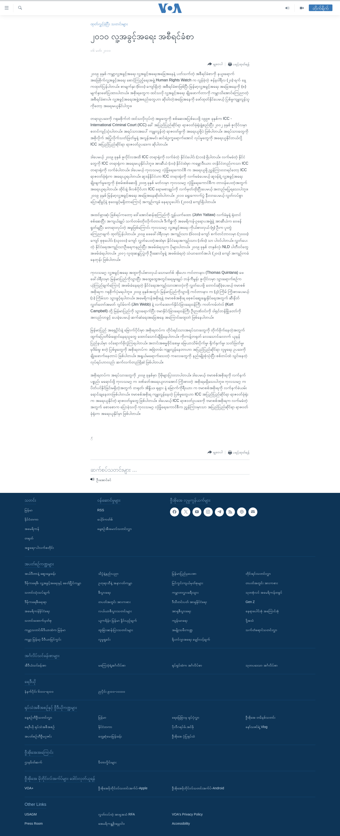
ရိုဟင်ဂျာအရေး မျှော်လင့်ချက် (191, 639)
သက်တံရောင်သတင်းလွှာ (261, 630)
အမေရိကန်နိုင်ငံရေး (37, 611)
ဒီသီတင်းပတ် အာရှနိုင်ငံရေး (189, 602)
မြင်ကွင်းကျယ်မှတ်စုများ (187, 583)
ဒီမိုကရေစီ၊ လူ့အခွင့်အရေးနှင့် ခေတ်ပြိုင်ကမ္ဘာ (53, 583)
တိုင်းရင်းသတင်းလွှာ (258, 573)
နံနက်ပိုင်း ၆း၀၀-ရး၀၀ (39, 691)
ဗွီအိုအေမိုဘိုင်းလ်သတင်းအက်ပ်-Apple (122, 788)
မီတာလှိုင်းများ (107, 762)
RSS (100, 510)
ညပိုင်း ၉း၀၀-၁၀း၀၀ (111, 691)
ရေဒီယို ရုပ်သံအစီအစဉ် (40, 727)
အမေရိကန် (32, 529)
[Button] (215, 64)
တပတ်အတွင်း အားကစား (114, 602)
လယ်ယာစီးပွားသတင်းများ (115, 611)
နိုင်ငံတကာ (31, 519)
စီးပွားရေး (104, 592)
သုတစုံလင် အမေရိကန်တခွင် (264, 592)
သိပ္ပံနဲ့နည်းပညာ (108, 573)
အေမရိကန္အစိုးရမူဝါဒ (111, 823)
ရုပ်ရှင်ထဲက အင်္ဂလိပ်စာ (187, 665)
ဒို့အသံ (250, 620)
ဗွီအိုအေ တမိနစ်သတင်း (260, 717)
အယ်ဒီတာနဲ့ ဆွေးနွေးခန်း (40, 573)
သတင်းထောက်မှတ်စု (38, 620)
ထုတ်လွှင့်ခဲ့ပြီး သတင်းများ (109, 24)
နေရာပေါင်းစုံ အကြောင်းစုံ (262, 611)
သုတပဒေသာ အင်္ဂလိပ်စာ (262, 665)
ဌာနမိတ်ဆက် (33, 762)
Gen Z (250, 602)
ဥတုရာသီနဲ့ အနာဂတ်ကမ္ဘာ (115, 583)
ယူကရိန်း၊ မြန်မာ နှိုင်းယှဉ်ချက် (117, 620)
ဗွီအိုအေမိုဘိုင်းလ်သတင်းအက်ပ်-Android (198, 788)
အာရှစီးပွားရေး (181, 611)
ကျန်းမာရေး (179, 620)
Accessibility (181, 823)
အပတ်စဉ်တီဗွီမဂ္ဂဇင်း (38, 736)
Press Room (34, 823)
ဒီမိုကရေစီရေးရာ (36, 602)
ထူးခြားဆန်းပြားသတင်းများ (115, 630)
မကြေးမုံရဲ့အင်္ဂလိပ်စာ (112, 665)
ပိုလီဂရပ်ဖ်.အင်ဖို (183, 727)
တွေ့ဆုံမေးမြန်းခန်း (110, 736)
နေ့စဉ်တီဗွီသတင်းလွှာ (38, 717)
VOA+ (29, 788)
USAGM (31, 814)
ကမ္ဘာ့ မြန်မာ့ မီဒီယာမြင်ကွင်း (43, 639)
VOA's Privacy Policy (187, 814)
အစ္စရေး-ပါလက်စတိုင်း (39, 547)
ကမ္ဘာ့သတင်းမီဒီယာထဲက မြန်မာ (45, 630)
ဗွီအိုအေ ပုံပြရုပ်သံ (183, 736)
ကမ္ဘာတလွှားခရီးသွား (185, 592)
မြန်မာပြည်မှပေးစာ (184, 573)
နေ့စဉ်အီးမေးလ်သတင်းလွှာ (114, 529)
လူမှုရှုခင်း (104, 639)
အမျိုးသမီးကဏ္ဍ (182, 630)
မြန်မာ (29, 510)
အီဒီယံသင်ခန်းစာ (35, 665)
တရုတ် (29, 538)
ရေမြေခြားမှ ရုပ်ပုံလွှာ (185, 717)
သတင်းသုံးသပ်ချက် (37, 592)
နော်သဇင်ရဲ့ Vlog (257, 727)
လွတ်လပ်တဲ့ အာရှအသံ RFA (116, 814)
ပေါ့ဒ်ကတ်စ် (105, 519)
